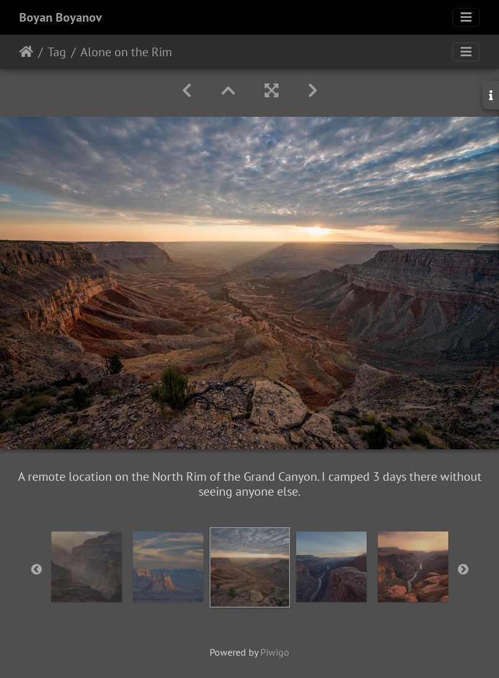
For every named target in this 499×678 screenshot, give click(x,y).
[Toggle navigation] (466, 17)
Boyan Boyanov (60, 17)
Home (26, 52)
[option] (86, 567)
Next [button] (463, 570)
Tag (57, 52)
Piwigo (274, 652)
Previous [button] (36, 570)
